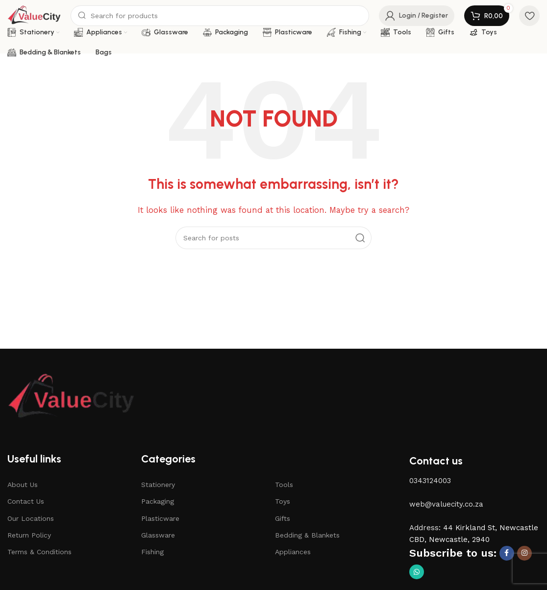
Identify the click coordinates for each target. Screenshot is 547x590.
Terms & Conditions (39, 552)
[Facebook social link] (506, 553)
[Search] (220, 15)
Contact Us (25, 501)
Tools (284, 484)
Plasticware (160, 518)
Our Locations (30, 518)
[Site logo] (34, 15)
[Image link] (71, 396)
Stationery (158, 484)
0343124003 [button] (430, 480)
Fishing (152, 552)
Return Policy (29, 535)
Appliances (293, 552)
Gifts (282, 518)
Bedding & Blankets (307, 535)
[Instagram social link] (524, 553)
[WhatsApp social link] (416, 571)
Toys (282, 501)
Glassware (158, 535)
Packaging (157, 501)
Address (424, 527)
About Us (22, 484)
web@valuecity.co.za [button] (446, 504)
